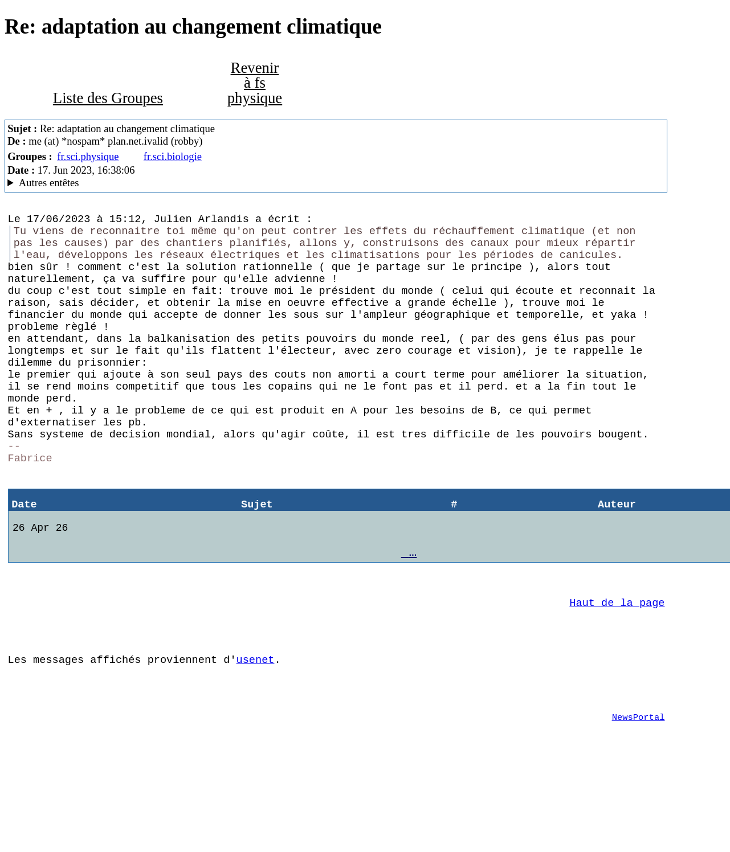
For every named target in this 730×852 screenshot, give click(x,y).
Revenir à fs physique (255, 82)
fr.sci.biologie (173, 156)
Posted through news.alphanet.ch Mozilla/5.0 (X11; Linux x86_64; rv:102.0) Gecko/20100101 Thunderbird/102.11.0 (335, 183)
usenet (255, 731)
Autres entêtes (49, 183)
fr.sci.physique (88, 156)
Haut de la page (616, 667)
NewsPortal (638, 795)
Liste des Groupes (108, 97)
